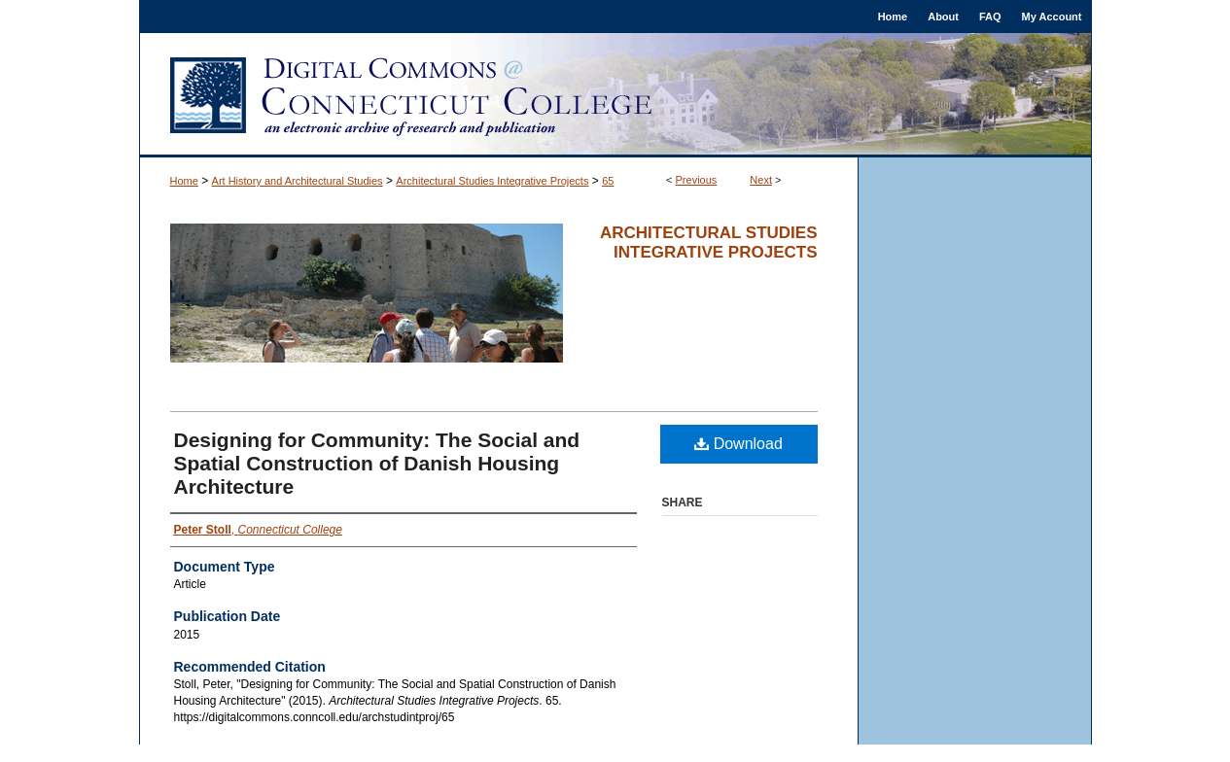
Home (184, 181)
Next (761, 180)
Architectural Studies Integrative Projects (492, 181)
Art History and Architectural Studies (297, 181)
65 (608, 181)
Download (738, 443)
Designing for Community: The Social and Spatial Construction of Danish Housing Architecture (377, 463)
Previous (697, 180)
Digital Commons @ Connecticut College (615, 95)
